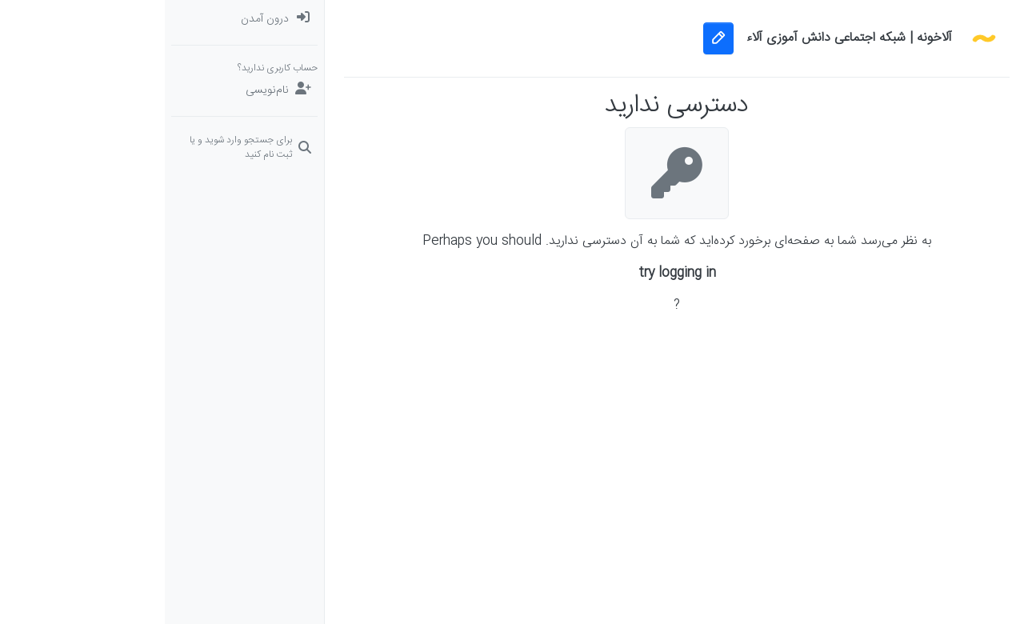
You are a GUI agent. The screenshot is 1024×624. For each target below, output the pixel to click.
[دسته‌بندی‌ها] (944, 19)
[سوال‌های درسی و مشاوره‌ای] (944, 147)
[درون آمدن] (79, 19)
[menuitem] (79, 19)
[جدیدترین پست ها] (944, 83)
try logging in (512, 273)
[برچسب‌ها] (944, 115)
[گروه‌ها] (944, 211)
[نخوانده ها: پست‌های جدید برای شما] (944, 51)
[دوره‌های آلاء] (944, 179)
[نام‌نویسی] (79, 90)
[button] (944, 243)
